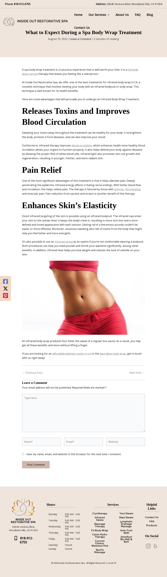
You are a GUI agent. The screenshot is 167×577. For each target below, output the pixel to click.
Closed (68, 545)
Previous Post (32, 372)
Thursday (53, 533)
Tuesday (53, 520)
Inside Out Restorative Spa (42, 21)
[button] (107, 14)
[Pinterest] (5, 296)
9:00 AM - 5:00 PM (72, 515)
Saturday (53, 545)
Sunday (52, 549)
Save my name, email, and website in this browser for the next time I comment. (73, 454)
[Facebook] (5, 281)
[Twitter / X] (5, 288)
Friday (52, 539)
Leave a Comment (80, 39)
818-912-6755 (22, 4)
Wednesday (55, 526)
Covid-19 (112, 562)
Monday (53, 514)
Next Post (137, 372)
